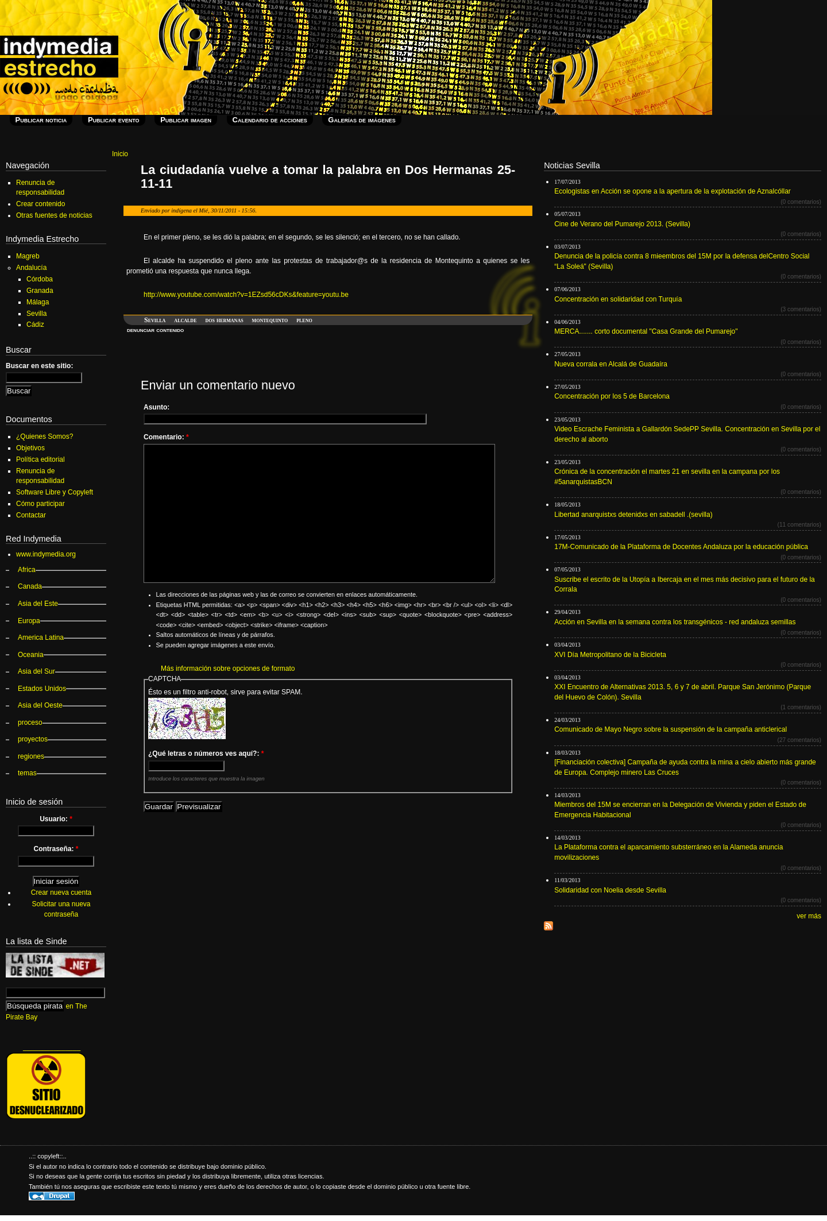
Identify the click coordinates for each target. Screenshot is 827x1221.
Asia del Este (38, 604)
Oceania (31, 655)
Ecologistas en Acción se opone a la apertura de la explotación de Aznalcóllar (672, 191)
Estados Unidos (42, 689)
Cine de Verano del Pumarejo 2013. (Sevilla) (622, 224)
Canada (30, 586)
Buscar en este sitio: (39, 366)
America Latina (41, 637)
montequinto (270, 320)
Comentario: (166, 437)
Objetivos (30, 448)
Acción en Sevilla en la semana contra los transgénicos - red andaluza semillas (674, 622)
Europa (29, 621)
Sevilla (154, 320)
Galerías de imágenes (361, 119)
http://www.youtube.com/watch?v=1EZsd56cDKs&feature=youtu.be (246, 295)
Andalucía (31, 268)
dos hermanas (224, 320)
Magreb (28, 256)
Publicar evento (114, 119)
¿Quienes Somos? (44, 436)
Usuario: (56, 819)
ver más (809, 916)
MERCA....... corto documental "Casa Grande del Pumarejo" (645, 331)
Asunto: (156, 407)
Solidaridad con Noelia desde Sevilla (610, 890)
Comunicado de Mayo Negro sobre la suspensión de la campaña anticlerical (670, 729)
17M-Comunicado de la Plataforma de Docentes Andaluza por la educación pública (681, 547)
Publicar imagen (185, 119)
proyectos (33, 739)
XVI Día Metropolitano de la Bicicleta (610, 655)
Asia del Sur (36, 671)
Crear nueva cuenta (61, 892)
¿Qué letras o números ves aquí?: (206, 753)
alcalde (185, 320)
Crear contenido (40, 204)
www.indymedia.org (46, 554)
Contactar (31, 515)
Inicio (120, 154)
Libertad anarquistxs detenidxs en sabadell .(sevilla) (633, 515)
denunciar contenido (155, 330)
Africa (27, 570)
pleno (304, 320)
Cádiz (35, 324)
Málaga (37, 302)
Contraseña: (55, 849)
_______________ (51, 1047)
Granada (39, 291)
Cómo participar (40, 504)
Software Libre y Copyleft (54, 492)
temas (27, 773)
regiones (31, 756)
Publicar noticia (41, 119)
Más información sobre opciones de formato (228, 668)
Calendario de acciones (270, 119)
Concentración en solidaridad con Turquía (618, 299)
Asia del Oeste (40, 705)
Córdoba (39, 279)
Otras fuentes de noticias (54, 215)
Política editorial (40, 459)
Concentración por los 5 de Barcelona (612, 396)
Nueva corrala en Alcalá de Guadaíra (610, 364)
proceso (30, 722)
